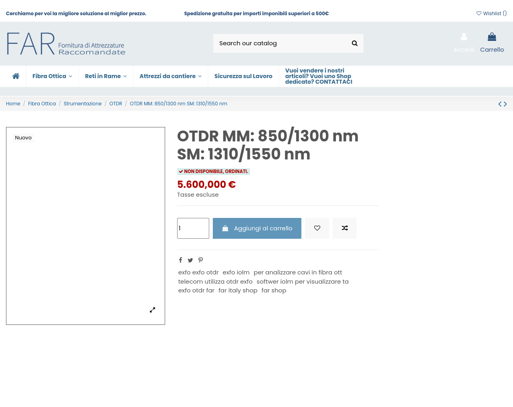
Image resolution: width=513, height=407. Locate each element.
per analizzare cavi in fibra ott (298, 272)
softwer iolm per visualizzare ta (302, 281)
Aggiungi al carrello (257, 228)
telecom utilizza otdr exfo (215, 281)
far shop (273, 290)
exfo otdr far (196, 290)
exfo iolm (236, 272)
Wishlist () (491, 13)
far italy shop (237, 290)
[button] (170, 76)
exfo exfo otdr (198, 272)
